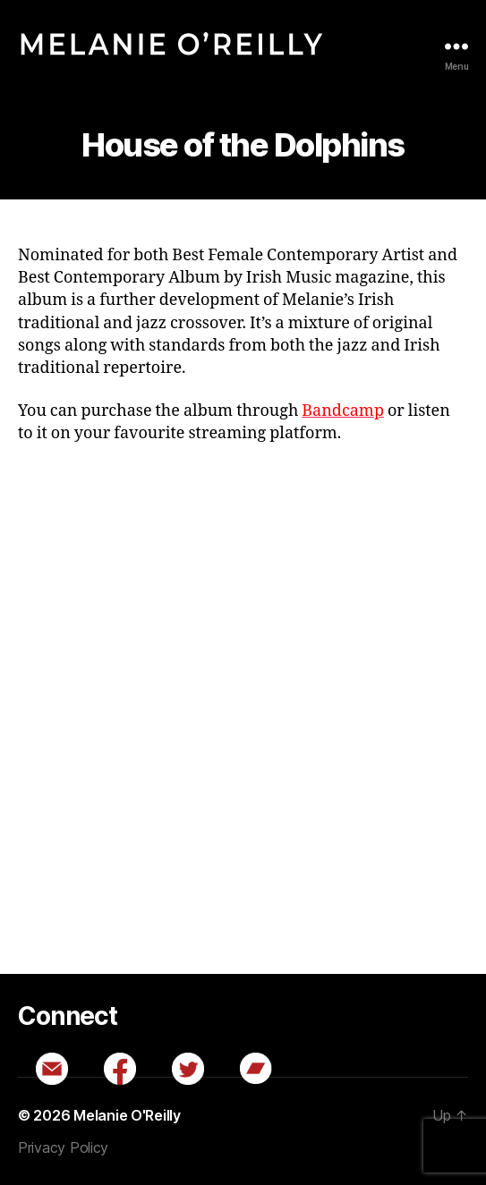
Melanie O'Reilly (127, 1115)
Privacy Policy (63, 1147)
